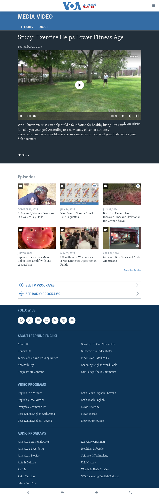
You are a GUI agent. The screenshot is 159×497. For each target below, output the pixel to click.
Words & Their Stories (95, 469)
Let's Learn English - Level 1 (35, 420)
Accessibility (26, 365)
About (43, 27)
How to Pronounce (92, 420)
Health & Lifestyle (92, 449)
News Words (89, 414)
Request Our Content (31, 372)
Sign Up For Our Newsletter (98, 344)
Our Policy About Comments (98, 372)
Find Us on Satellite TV (95, 358)
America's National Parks (34, 441)
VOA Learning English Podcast (100, 476)
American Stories (29, 456)
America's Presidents (31, 449)
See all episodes (132, 270)
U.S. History (88, 462)
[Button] (23, 156)
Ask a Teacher (26, 476)
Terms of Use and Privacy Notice (38, 358)
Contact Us (24, 351)
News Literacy (90, 407)
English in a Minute (30, 393)
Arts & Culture (27, 462)
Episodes (27, 27)
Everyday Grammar (93, 441)
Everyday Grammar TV (32, 407)
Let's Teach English (93, 400)
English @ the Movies (31, 400)
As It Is (22, 469)
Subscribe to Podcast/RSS (97, 351)
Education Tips (27, 483)
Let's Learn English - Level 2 (98, 393)
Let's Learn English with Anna (36, 414)
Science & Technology (94, 456)
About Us (23, 344)
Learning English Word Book (99, 365)
